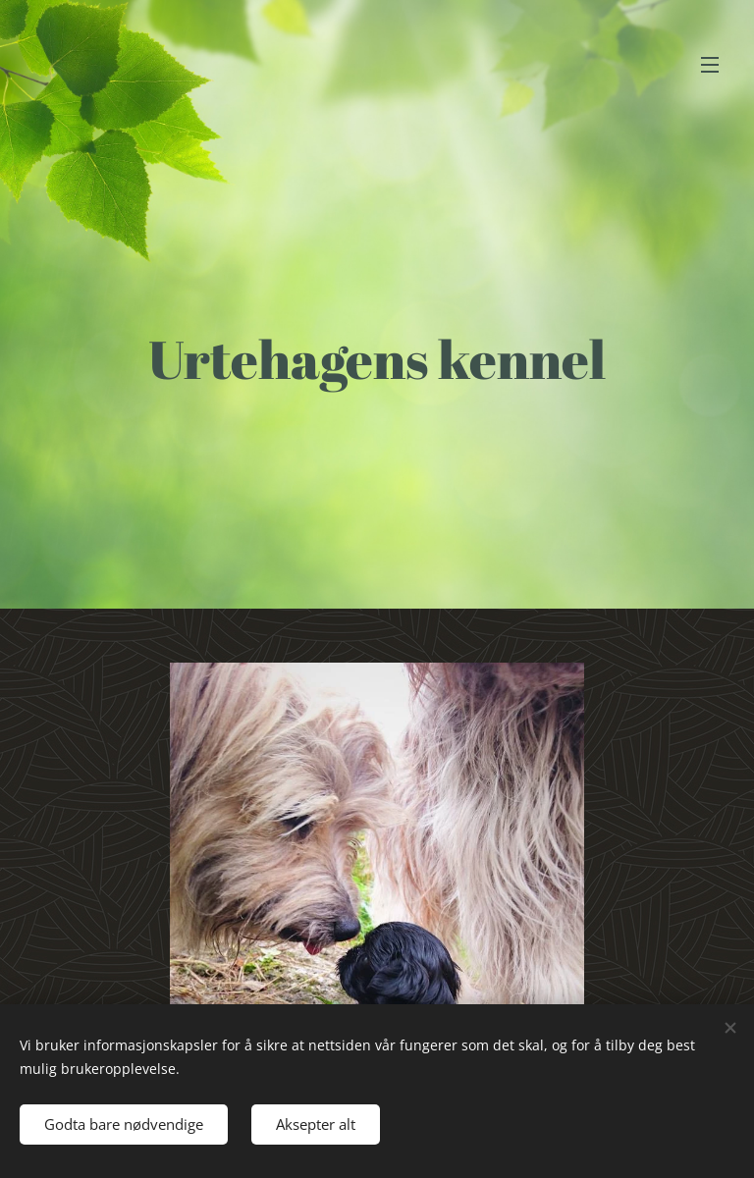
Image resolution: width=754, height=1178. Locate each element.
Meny (710, 65)
